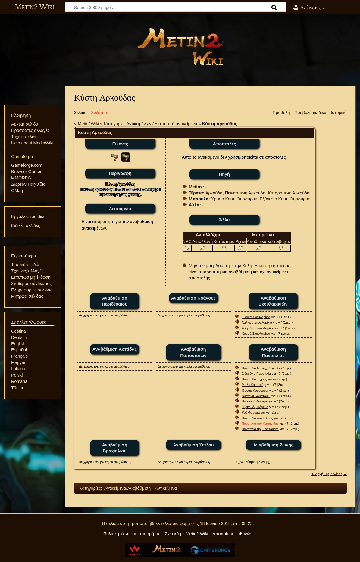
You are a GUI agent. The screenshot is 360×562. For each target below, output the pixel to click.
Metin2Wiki (88, 123)
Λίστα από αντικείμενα (176, 123)
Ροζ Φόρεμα (251, 412)
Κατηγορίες (90, 488)
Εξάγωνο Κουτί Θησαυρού (285, 199)
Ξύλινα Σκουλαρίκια (256, 317)
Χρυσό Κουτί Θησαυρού (234, 199)
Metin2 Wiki (35, 7)
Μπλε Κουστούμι (254, 385)
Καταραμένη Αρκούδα (288, 193)
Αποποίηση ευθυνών (232, 533)
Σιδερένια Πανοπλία (256, 373)
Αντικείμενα (166, 488)
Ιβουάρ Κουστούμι (255, 390)
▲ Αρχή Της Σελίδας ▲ (329, 474)
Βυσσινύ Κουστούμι (256, 396)
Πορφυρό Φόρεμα (255, 401)
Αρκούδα (214, 193)
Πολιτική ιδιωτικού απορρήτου (132, 533)
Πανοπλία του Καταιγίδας (260, 423)
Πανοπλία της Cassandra (260, 429)
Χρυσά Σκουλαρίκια (256, 333)
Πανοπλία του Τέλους (257, 418)
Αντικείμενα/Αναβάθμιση (127, 488)
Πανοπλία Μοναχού (256, 368)
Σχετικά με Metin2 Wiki (186, 533)
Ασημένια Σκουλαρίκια (258, 328)
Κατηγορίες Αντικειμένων (127, 123)
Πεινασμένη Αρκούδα (245, 193)
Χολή (247, 265)
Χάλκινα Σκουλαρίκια (257, 322)
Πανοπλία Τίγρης (254, 379)
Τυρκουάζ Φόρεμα (255, 407)
